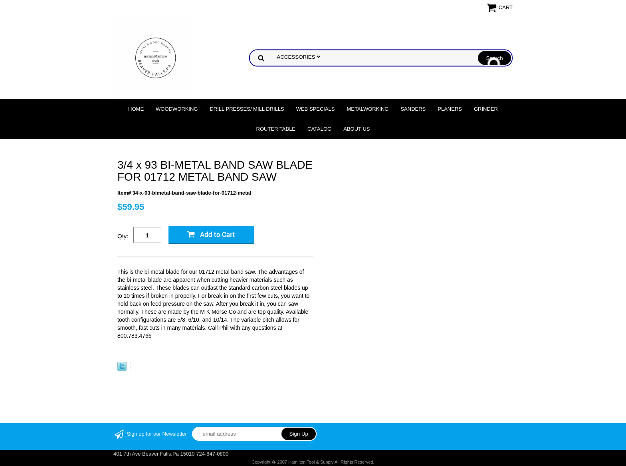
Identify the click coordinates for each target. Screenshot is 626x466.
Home (136, 109)
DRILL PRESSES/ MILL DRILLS (247, 109)
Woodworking (177, 109)
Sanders (413, 109)
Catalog (319, 129)
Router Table (275, 129)
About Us (356, 129)
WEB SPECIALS (315, 109)
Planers (450, 109)
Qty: (123, 236)
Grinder (486, 109)
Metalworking (367, 109)
